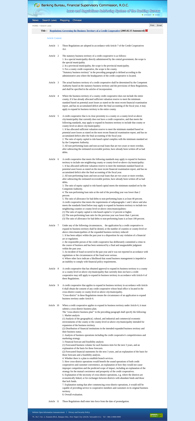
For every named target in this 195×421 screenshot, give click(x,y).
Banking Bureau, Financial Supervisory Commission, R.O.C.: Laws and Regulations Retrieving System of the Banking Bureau (97, 7)
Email (159, 25)
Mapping (64, 20)
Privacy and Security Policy (79, 412)
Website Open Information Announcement (48, 412)
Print (152, 25)
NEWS (36, 20)
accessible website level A (156, 415)
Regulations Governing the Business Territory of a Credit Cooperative (85, 30)
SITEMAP (147, 15)
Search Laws (49, 20)
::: (30, 19)
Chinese (77, 20)
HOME (157, 15)
